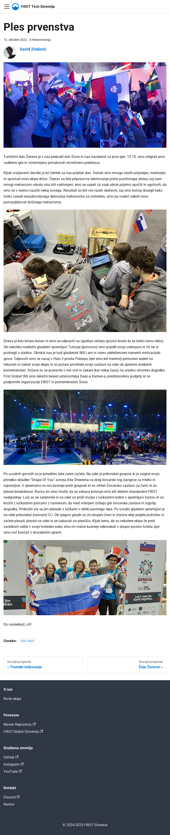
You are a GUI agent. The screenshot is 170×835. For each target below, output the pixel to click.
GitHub (11, 757)
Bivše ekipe (12, 699)
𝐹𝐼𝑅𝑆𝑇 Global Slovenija (23, 731)
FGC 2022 (27, 641)
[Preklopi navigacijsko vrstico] (7, 6)
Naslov (9, 804)
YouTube (13, 771)
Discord (11, 797)
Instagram (13, 764)
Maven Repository (20, 724)
